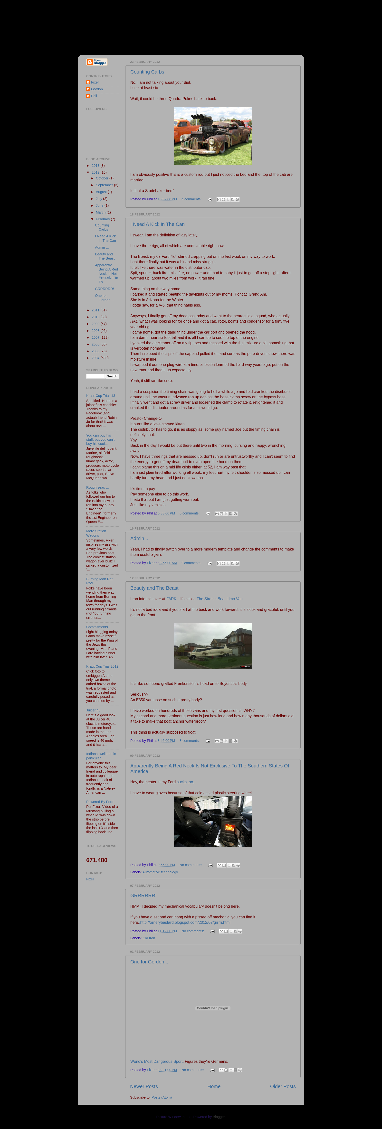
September (105, 185)
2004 (96, 358)
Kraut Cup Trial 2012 (102, 666)
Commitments (97, 627)
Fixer (95, 82)
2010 (96, 317)
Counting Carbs (147, 72)
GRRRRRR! (143, 895)
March (101, 212)
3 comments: (190, 741)
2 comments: (191, 563)
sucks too (185, 782)
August (102, 192)
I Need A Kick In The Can (157, 224)
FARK (170, 599)
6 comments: (190, 513)
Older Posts (283, 1086)
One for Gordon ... (150, 961)
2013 (96, 166)
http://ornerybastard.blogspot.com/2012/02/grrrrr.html (185, 922)
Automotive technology (160, 872)
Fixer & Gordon (122, 24)
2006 (96, 344)
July (99, 199)
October (102, 178)
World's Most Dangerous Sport (156, 1061)
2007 (96, 337)
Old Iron (149, 938)
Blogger (219, 1117)
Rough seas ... (97, 487)
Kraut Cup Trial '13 (100, 396)
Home (214, 1086)
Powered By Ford (99, 802)
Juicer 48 (93, 710)
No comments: (191, 865)
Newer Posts (144, 1086)
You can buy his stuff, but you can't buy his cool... (100, 439)
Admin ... (140, 538)
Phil (94, 96)
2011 (96, 310)
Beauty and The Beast (154, 588)
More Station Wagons (96, 533)
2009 (96, 324)
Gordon (97, 89)
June (100, 205)
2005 (96, 351)
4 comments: (191, 199)
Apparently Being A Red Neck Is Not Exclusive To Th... (106, 273)
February (103, 219)
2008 (96, 331)
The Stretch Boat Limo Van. (220, 599)
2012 (96, 172)
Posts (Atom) (162, 1097)
